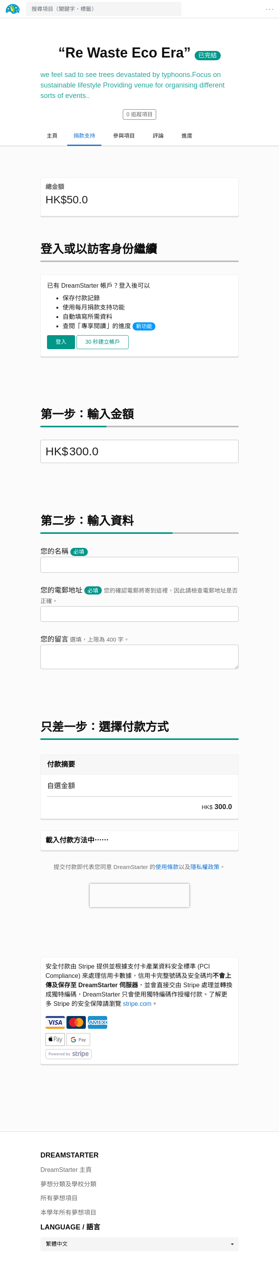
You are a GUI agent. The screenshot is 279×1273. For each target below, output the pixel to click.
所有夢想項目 (59, 1198)
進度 (186, 136)
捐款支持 (84, 136)
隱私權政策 (205, 867)
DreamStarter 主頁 (66, 1169)
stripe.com (137, 1003)
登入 (61, 342)
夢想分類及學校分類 (68, 1184)
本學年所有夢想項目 (68, 1212)
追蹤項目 (139, 114)
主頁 (52, 136)
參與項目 (124, 136)
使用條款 (167, 867)
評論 (158, 136)
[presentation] (139, 895)
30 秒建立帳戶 (102, 342)
